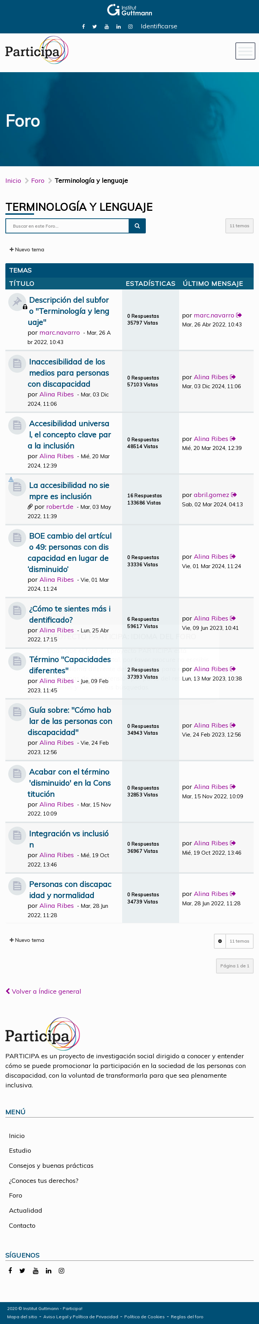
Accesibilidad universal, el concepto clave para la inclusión (69, 434)
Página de (234, 965)
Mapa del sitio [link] (22, 1316)
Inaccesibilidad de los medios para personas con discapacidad (68, 373)
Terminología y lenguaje (78, 206)
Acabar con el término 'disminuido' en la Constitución (69, 783)
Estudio (20, 1150)
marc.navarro (59, 332)
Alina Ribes (56, 394)
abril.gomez (211, 495)
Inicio (13, 180)
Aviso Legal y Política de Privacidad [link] (80, 1316)
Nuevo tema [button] (27, 249)
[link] (83, 26)
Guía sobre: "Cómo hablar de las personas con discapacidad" (70, 721)
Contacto (22, 1225)
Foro (15, 1195)
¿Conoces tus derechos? (43, 1180)
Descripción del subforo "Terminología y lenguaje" (68, 311)
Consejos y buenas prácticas (51, 1165)
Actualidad (25, 1210)
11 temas (239, 225)
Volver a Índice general (43, 991)
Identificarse (159, 26)
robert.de (59, 506)
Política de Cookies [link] (144, 1316)
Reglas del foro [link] (187, 1316)
